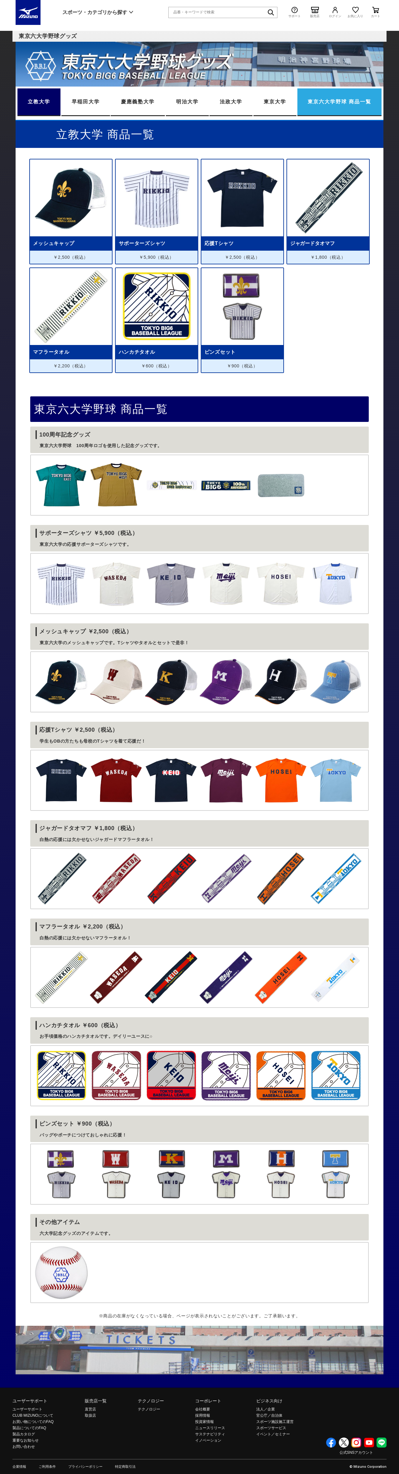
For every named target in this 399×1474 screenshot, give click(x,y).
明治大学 (187, 101)
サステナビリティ (210, 1434)
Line (382, 1443)
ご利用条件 (47, 1466)
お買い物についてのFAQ (33, 1422)
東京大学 (275, 101)
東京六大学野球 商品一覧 (339, 101)
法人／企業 (265, 1409)
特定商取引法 (125, 1466)
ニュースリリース (210, 1428)
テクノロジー (151, 1400)
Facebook (331, 1443)
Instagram (356, 1443)
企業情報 (19, 1466)
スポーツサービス (271, 1428)
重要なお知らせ (25, 1440)
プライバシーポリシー (85, 1466)
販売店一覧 (96, 1400)
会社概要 (202, 1409)
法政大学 (231, 101)
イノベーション (208, 1440)
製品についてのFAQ (29, 1428)
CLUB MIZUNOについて (32, 1415)
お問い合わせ (23, 1446)
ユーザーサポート (29, 1400)
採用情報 (202, 1415)
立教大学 (39, 101)
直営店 (90, 1409)
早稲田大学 (86, 101)
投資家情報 (204, 1422)
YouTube (369, 1443)
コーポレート (208, 1400)
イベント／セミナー (273, 1434)
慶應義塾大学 (138, 101)
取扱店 (90, 1415)
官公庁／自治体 (269, 1415)
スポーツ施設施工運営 (275, 1422)
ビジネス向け (269, 1400)
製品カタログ (23, 1434)
